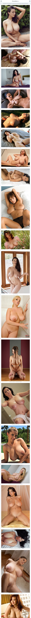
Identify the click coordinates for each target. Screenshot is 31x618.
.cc (15, 1)
